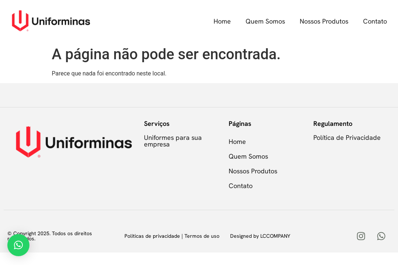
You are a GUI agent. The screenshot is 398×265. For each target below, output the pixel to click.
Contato (375, 21)
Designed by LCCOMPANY (260, 236)
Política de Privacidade (347, 137)
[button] (18, 245)
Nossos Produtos (324, 21)
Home (222, 21)
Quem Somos (265, 21)
